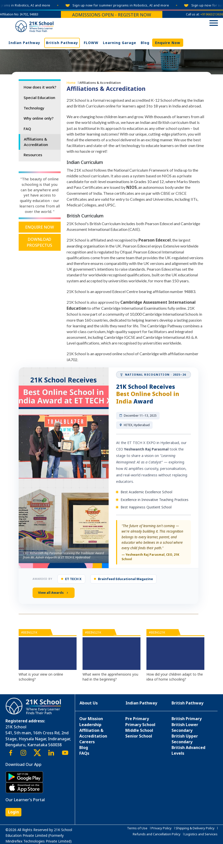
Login (13, 812)
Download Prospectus (39, 242)
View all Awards (53, 592)
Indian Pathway (24, 42)
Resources (33, 154)
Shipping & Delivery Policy (195, 828)
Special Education (39, 97)
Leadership (90, 724)
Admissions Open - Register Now (111, 15)
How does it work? (40, 87)
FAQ (27, 128)
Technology (34, 107)
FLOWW (91, 42)
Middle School (139, 730)
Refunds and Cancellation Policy (156, 834)
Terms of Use (137, 828)
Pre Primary (137, 718)
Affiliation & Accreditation (93, 733)
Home (71, 82)
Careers (87, 742)
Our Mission (91, 718)
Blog (145, 42)
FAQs (84, 753)
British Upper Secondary (185, 739)
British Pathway (62, 42)
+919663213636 (211, 14)
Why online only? (38, 118)
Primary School (140, 724)
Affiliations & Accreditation (36, 142)
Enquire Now (167, 42)
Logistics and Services (201, 834)
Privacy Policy (161, 828)
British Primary (187, 718)
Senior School (138, 736)
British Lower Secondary (185, 727)
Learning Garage (119, 42)
